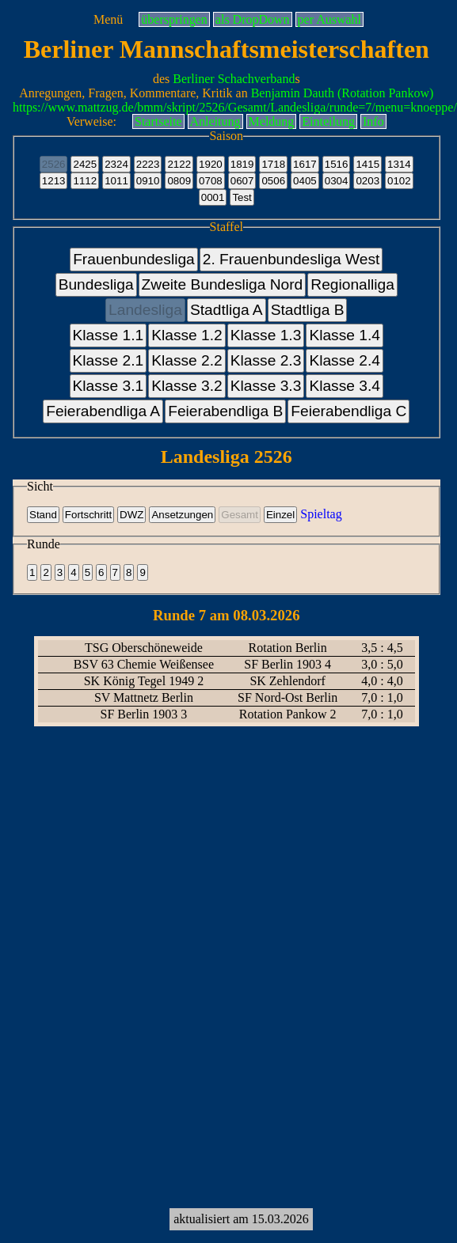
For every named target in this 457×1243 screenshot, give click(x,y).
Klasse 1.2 (187, 335)
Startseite (158, 121)
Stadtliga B (308, 309)
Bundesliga (96, 284)
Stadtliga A (226, 309)
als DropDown (252, 19)
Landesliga (145, 309)
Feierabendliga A (103, 411)
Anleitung (215, 121)
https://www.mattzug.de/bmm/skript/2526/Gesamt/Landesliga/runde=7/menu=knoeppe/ (235, 107)
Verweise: (91, 121)
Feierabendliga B (225, 411)
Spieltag (320, 514)
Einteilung (328, 121)
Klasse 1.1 (108, 335)
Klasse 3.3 (266, 385)
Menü (108, 19)
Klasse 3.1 (108, 385)
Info (373, 121)
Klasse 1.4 (344, 335)
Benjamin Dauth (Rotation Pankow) (342, 93)
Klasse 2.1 (108, 360)
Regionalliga (352, 284)
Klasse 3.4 (344, 385)
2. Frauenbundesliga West (291, 259)
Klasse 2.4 (344, 360)
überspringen (174, 19)
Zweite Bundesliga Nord (222, 284)
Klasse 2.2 (187, 360)
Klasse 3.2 (187, 385)
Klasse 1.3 (266, 335)
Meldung (272, 121)
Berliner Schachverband (234, 78)
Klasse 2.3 (266, 360)
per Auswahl (329, 19)
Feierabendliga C (348, 411)
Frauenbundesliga (134, 259)
